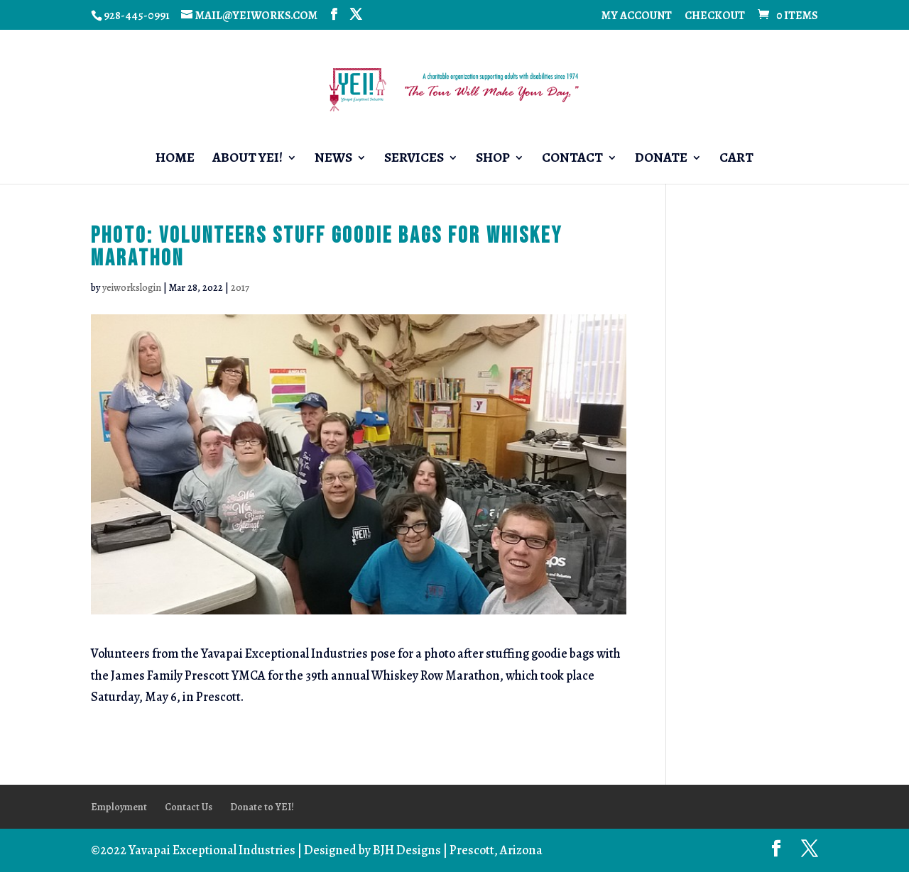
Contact (572, 160)
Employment (119, 807)
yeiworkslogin (131, 287)
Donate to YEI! (262, 807)
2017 (240, 287)
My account (637, 16)
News (333, 160)
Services (414, 160)
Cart (736, 160)
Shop (493, 160)
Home (175, 160)
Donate (661, 160)
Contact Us (188, 807)
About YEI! (247, 160)
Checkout (715, 16)
